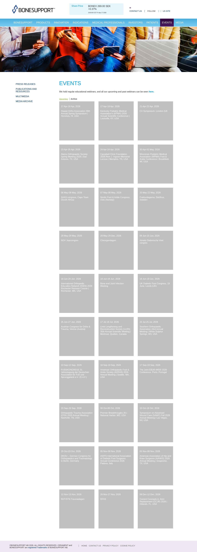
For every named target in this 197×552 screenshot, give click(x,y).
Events (167, 22)
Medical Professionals (108, 22)
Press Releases (25, 84)
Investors (135, 22)
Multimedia (22, 96)
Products (43, 22)
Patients (152, 22)
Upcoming (63, 99)
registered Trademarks (37, 547)
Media (179, 22)
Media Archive (24, 101)
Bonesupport (23, 22)
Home (84, 546)
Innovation (61, 22)
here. (151, 91)
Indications (80, 22)
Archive (74, 99)
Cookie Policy (127, 546)
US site (166, 11)
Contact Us (136, 11)
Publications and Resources (26, 90)
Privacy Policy (110, 546)
